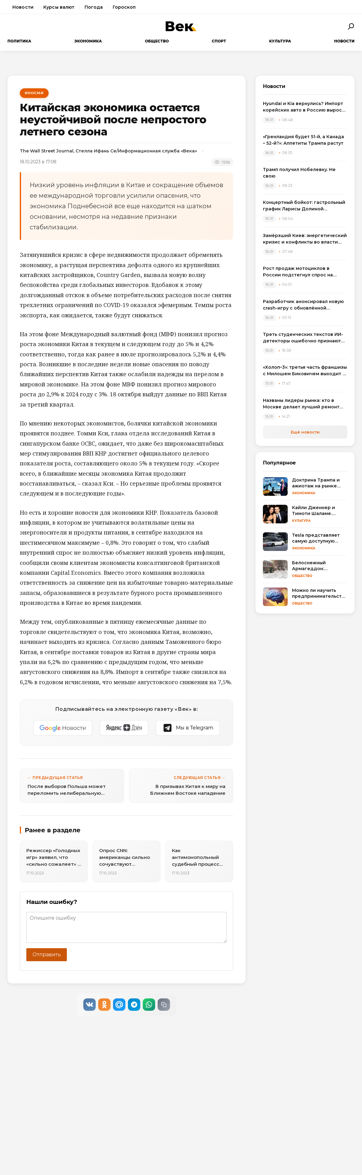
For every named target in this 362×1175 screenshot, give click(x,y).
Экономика (88, 41)
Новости (22, 7)
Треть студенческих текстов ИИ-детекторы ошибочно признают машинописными (303, 338)
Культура (280, 41)
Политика (19, 41)
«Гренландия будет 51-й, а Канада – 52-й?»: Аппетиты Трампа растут (303, 140)
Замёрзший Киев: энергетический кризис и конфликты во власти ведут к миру (305, 239)
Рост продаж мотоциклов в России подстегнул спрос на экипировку (298, 272)
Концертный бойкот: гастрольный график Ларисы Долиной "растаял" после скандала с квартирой (304, 206)
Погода (94, 7)
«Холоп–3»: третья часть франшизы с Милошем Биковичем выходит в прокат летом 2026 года (305, 370)
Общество (157, 41)
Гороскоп (124, 7)
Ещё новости (305, 431)
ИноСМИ (34, 93)
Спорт (219, 41)
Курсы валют (59, 7)
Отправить (47, 954)
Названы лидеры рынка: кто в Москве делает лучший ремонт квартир (301, 404)
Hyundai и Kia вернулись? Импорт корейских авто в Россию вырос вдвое (303, 107)
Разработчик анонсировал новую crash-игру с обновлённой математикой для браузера (303, 305)
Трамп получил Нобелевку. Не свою (299, 173)
